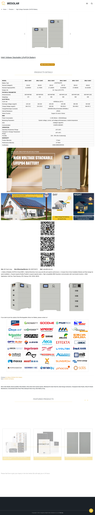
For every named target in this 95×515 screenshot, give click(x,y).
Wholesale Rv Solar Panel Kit (51, 386)
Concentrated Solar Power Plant (16, 388)
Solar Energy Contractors (65, 386)
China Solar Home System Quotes (34, 386)
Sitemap (61, 512)
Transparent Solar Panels (78, 386)
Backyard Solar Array (29, 388)
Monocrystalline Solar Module (18, 386)
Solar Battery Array (40, 388)
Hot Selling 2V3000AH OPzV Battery (13, 377)
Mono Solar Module (6, 386)
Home (4, 9)
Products (11, 9)
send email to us (47, 64)
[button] (87, 4)
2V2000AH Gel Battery (8, 378)
